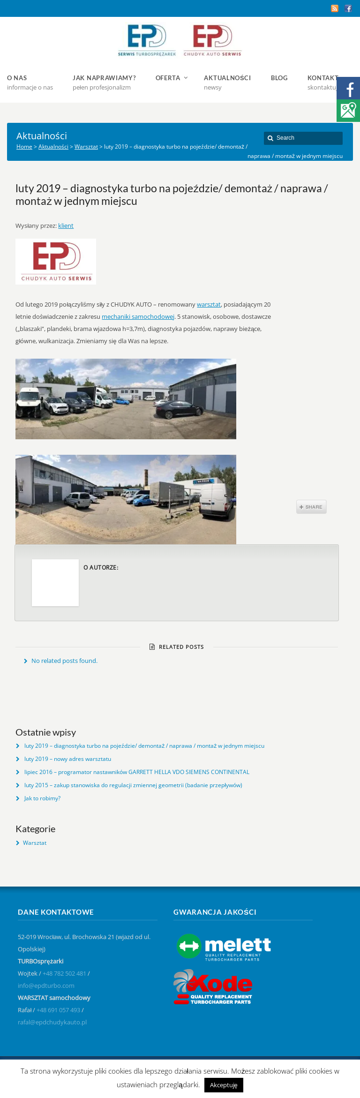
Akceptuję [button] (224, 1085)
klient (66, 225)
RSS (334, 8)
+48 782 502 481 (64, 973)
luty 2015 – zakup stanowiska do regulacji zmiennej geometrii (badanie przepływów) (133, 785)
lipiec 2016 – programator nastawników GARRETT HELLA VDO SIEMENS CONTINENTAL (136, 772)
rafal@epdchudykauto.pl (52, 1022)
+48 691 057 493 (58, 1010)
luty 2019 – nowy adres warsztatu (67, 759)
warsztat (209, 304)
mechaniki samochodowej (138, 316)
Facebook (348, 8)
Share (311, 507)
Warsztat (34, 843)
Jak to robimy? (42, 798)
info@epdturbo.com (46, 985)
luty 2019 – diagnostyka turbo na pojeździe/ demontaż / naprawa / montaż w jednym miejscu (144, 746)
